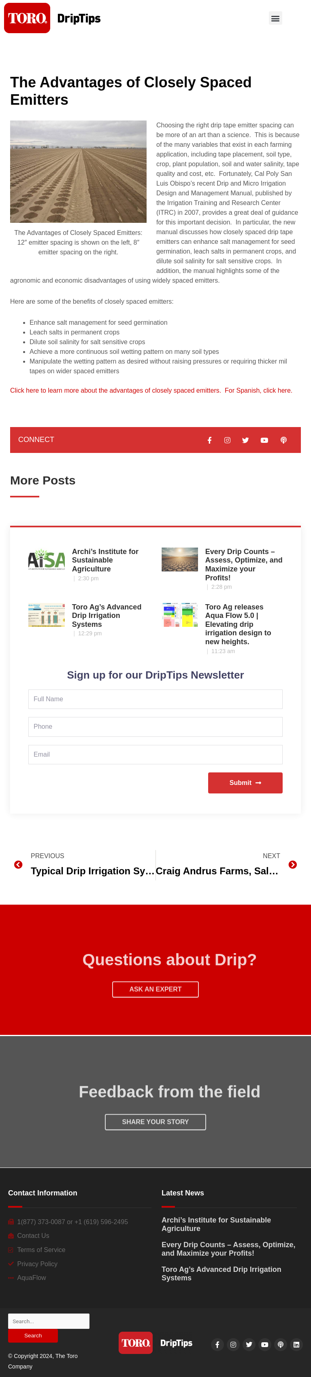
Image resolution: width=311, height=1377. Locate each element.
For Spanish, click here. (258, 390)
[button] (275, 18)
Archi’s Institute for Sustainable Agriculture (105, 560)
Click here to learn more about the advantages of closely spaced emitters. (115, 390)
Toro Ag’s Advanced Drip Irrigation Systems (107, 615)
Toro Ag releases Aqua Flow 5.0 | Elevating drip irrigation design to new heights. (238, 624)
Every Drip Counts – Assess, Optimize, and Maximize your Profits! (244, 565)
